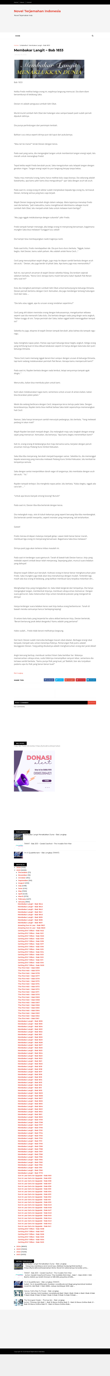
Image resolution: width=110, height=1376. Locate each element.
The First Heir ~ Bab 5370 (30, 1016)
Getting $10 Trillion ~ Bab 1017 (32, 966)
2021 (20, 1276)
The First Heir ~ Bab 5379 (30, 992)
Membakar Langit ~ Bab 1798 (31, 1144)
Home (18, 2)
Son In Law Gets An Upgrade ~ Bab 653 (36, 1216)
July (22, 907)
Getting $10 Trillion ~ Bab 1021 (32, 955)
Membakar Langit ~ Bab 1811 (31, 1109)
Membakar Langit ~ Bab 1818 (31, 1091)
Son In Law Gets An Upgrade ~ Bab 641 (36, 1248)
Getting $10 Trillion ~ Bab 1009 (32, 987)
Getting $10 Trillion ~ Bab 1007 (32, 1253)
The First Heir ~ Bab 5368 (30, 1022)
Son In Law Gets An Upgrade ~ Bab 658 (36, 1203)
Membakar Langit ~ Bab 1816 (31, 1096)
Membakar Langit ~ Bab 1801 (31, 1136)
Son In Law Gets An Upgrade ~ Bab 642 (36, 1245)
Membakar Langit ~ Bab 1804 (31, 1128)
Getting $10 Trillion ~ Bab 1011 (32, 982)
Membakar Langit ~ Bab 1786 (31, 1176)
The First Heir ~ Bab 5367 (30, 1024)
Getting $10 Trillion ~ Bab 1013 (32, 976)
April (22, 915)
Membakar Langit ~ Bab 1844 (31, 926)
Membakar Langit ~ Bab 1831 (31, 1056)
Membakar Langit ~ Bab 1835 (31, 1046)
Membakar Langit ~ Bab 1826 (31, 1069)
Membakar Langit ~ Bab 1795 (31, 1152)
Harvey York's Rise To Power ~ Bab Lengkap (43, 1313)
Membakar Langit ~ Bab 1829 (31, 1062)
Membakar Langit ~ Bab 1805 (31, 1125)
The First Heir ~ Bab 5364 (30, 1032)
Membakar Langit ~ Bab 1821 (31, 1083)
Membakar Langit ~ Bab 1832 (31, 1053)
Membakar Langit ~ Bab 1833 (31, 1051)
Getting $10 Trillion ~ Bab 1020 (32, 958)
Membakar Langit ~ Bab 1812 (31, 1107)
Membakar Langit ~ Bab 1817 (31, 1093)
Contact (30, 2)
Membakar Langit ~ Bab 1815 (31, 1099)
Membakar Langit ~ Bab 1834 (31, 1048)
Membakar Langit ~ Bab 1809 (31, 1115)
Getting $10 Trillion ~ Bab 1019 (32, 960)
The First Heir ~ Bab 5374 (30, 1006)
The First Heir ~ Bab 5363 (30, 1035)
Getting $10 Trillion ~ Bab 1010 (32, 984)
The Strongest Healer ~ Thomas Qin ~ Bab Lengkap (46, 1322)
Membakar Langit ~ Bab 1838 (31, 942)
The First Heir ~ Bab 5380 (30, 990)
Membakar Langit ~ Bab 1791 (31, 1163)
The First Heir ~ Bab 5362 (30, 1038)
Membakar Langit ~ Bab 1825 (31, 1072)
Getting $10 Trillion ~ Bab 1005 (32, 1259)
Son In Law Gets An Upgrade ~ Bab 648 (36, 1229)
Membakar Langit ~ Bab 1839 (31, 939)
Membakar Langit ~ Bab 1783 (31, 1184)
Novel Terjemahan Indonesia (39, 11)
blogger (90, 724)
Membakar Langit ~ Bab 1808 (31, 1117)
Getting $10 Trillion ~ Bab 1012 (32, 979)
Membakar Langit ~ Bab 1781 (31, 1189)
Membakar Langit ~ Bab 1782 (31, 1187)
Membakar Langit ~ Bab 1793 (31, 1157)
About (24, 2)
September (25, 902)
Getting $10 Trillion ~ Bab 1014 (32, 974)
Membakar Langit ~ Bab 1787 (31, 1173)
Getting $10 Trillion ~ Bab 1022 (32, 952)
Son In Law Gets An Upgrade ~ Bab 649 (36, 1227)
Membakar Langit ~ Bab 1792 (31, 1160)
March (23, 918)
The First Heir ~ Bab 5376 (30, 1000)
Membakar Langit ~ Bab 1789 (31, 1168)
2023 (20, 1271)
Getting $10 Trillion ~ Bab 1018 (32, 963)
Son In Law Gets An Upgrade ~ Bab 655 (36, 1211)
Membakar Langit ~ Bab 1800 (31, 1139)
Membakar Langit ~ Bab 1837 (31, 944)
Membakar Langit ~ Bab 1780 (31, 1192)
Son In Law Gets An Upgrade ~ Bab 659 (36, 1200)
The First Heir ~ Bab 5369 (30, 1019)
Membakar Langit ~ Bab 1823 (31, 1078)
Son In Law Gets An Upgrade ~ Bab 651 (35, 1221)
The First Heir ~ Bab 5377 (30, 998)
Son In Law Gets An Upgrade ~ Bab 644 (36, 1240)
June (22, 910)
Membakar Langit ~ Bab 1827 (31, 1067)
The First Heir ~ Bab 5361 (30, 1040)
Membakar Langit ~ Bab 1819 (31, 1088)
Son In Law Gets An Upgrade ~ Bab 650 (36, 1224)
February (24, 921)
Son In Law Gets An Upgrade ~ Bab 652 (36, 1219)
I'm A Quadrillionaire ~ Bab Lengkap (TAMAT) (43, 874)
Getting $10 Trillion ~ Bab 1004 (32, 1261)
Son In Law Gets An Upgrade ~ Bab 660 (36, 1197)
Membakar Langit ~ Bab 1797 (31, 1147)
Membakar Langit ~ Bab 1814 (31, 1101)
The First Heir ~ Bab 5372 (30, 1011)
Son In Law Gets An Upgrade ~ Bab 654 (36, 1213)
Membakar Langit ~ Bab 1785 (31, 1179)
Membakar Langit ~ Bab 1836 (31, 1043)
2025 (20, 892)
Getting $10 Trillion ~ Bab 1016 (32, 968)
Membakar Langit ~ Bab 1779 (31, 1195)
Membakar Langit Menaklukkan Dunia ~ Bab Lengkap (47, 856)
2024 (20, 1268)
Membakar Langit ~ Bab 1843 (31, 928)
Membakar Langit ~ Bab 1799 (31, 1141)
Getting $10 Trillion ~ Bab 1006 (32, 1256)
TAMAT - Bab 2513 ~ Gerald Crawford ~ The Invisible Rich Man (49, 865)
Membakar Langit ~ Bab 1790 (31, 1165)
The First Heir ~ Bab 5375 (30, 1003)
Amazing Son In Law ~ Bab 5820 (33, 950)
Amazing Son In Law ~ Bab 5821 (32, 947)
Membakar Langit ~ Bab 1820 (31, 1085)
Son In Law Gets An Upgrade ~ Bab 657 (36, 1205)
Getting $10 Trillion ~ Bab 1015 (32, 971)
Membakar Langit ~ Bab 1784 (31, 1181)
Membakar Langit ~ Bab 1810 (31, 1112)
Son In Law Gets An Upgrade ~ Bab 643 (36, 1243)
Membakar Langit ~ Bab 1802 (31, 1133)
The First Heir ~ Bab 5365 (30, 1030)
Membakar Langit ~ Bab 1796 (31, 1149)
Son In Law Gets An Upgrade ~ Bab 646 (36, 1235)
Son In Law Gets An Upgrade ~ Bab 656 (36, 1208)
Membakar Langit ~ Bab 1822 (31, 1080)
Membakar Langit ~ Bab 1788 (31, 1171)
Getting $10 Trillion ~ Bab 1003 (32, 1264)
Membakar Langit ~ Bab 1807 (31, 1120)
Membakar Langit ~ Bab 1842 (31, 931)
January (23, 923)
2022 (20, 1273)
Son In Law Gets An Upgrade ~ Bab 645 (36, 1237)
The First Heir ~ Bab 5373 (30, 1008)
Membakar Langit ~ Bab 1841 (31, 934)
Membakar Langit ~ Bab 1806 (31, 1123)
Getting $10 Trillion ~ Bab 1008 (32, 1251)
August (23, 905)
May (22, 913)
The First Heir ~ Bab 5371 (30, 1014)
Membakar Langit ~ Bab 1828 (31, 1064)
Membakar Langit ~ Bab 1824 (31, 1075)
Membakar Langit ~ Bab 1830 (31, 1059)
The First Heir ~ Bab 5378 (30, 995)
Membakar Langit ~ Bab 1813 (31, 1104)
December (24, 894)
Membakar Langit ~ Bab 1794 (31, 1155)
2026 (20, 889)
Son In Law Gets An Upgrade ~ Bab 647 (36, 1232)
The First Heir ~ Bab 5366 (30, 1027)
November (24, 897)
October (24, 899)
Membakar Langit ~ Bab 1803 (31, 1131)
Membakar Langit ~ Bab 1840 (31, 936)
